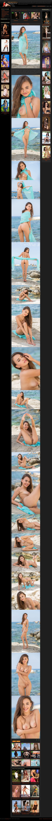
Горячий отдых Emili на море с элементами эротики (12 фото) (5, 112)
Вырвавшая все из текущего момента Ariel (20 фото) (25, 782)
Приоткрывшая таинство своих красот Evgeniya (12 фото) (46, 159)
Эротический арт (4, 13)
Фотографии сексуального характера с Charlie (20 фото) (5, 68)
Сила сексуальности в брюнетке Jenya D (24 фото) (46, 130)
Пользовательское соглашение (47, 818)
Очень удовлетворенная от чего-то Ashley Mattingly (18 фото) (5, 37)
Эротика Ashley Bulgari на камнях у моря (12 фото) (16, 813)
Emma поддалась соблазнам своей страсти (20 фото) (25, 813)
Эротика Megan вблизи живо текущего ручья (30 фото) (16, 782)
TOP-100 (34, 6)
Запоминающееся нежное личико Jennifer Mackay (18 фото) (46, 54)
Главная (3, 10)
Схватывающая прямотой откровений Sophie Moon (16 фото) (16, 798)
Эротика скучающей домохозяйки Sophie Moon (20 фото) (34, 813)
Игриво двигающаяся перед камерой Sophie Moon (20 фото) (34, 783)
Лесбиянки (3, 15)
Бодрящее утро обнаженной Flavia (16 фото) (46, 39)
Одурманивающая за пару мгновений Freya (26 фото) (46, 24)
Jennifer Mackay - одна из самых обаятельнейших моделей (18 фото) (46, 69)
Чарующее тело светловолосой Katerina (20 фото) (46, 99)
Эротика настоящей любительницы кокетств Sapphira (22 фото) (46, 115)
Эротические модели (5, 11)
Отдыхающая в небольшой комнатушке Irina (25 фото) (46, 84)
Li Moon (14, 741)
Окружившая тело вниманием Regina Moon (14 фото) (25, 798)
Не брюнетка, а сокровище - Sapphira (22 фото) (46, 144)
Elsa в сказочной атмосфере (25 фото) (5, 83)
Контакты (40, 818)
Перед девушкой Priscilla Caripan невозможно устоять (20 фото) (5, 53)
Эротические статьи (5, 14)
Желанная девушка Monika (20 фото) (5, 98)
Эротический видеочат (41, 6)
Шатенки (18, 741)
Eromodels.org (7, 818)
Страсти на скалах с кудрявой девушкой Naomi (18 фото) (34, 798)
